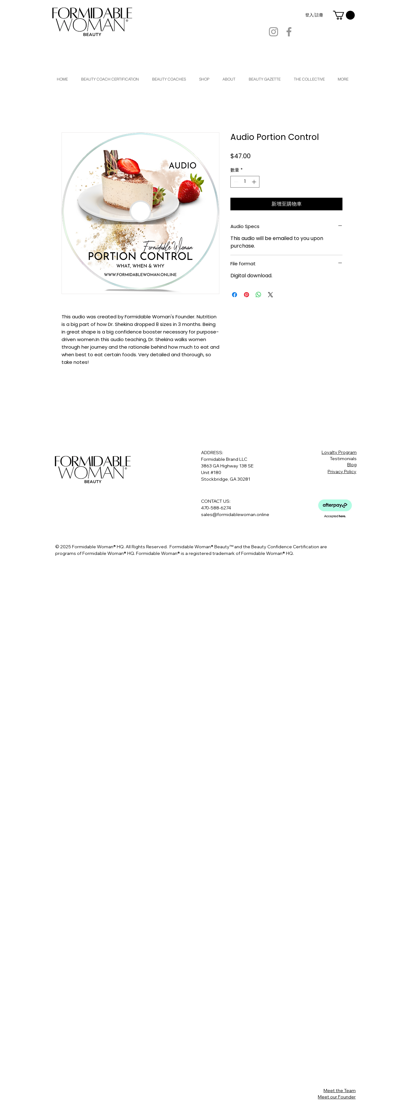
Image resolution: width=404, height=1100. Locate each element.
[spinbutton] (245, 181)
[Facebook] (289, 32)
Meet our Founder (337, 1097)
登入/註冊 (314, 15)
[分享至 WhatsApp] (258, 294)
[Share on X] (270, 294)
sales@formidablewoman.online (235, 514)
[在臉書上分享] (234, 294)
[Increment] (254, 181)
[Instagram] (273, 32)
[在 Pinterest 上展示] (246, 294)
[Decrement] (235, 181)
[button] (344, 15)
